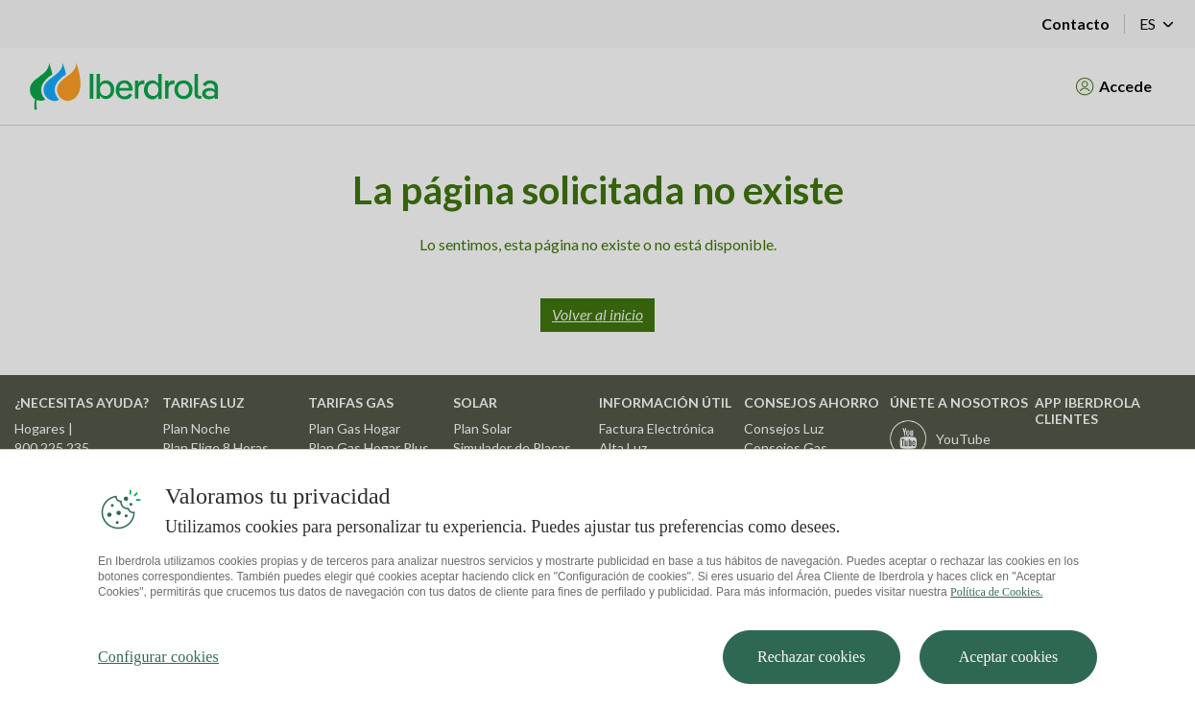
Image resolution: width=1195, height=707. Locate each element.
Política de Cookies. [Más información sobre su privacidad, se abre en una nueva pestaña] (996, 601)
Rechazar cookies (811, 666)
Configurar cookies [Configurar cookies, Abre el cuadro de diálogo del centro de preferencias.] (158, 666)
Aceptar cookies (1009, 666)
